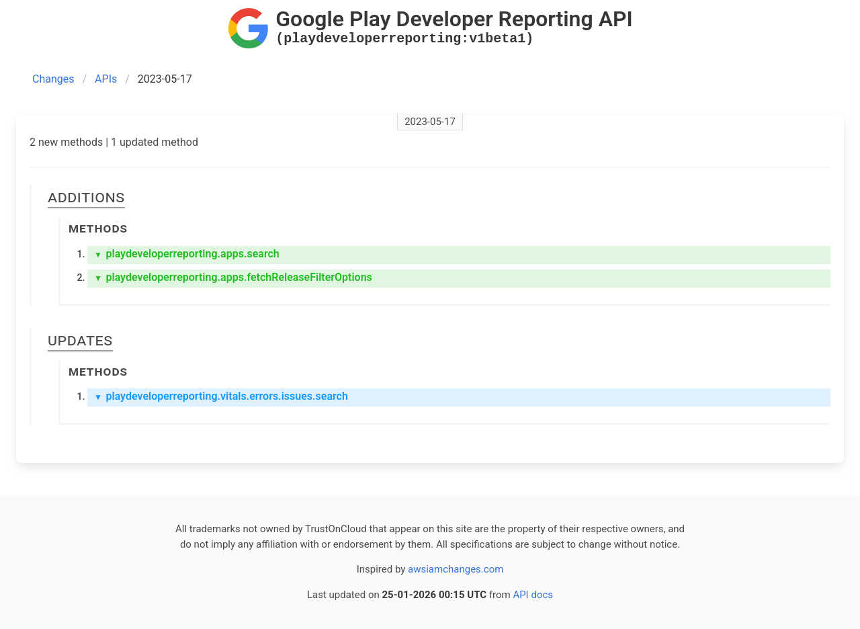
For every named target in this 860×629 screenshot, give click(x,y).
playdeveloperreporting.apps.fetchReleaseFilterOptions (233, 277)
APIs (106, 79)
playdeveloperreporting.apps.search (187, 253)
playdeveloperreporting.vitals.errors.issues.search (221, 396)
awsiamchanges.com (455, 569)
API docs (533, 595)
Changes (53, 79)
